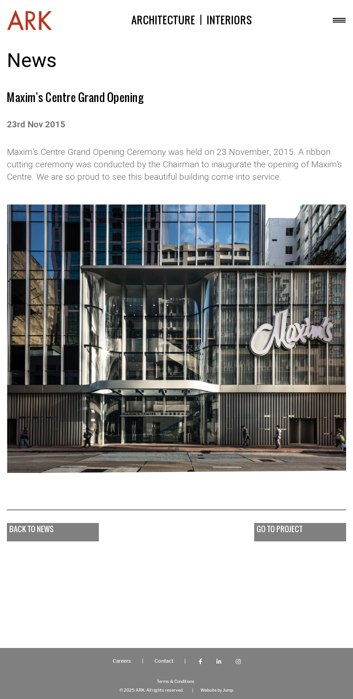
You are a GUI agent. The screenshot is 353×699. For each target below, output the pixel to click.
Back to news (31, 528)
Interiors (229, 20)
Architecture (163, 20)
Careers (122, 661)
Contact (163, 661)
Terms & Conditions (175, 681)
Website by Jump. (217, 690)
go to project (279, 528)
